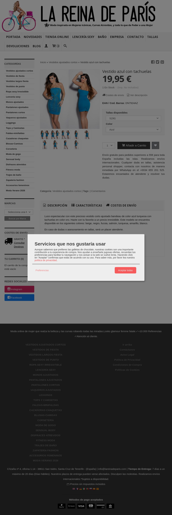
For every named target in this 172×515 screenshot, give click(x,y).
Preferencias (42, 270)
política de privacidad (46, 260)
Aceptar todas (125, 270)
